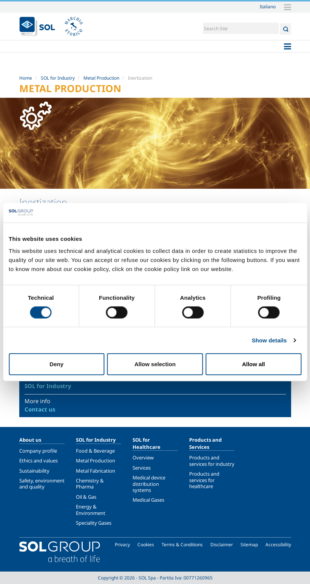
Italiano (268, 6)
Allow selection (155, 364)
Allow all (253, 364)
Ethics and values (38, 460)
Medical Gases (148, 499)
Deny (56, 364)
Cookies (145, 544)
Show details (269, 340)
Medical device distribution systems (149, 483)
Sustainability (34, 470)
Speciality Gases (93, 522)
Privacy (122, 544)
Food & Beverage (95, 450)
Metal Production (101, 78)
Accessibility (278, 544)
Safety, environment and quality (42, 483)
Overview (143, 457)
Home (25, 78)
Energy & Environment (90, 509)
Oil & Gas (86, 496)
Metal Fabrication (95, 470)
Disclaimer (221, 544)
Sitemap (249, 544)
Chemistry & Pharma (90, 483)
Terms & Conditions (182, 544)
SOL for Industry (58, 78)
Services (142, 467)
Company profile (38, 450)
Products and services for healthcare (204, 480)
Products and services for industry (211, 460)
